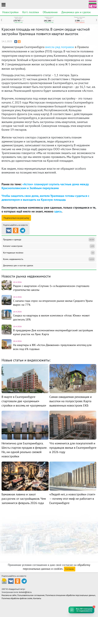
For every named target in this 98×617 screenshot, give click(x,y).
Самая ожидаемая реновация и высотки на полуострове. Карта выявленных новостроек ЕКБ (70, 401)
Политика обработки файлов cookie (17, 598)
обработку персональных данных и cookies (56, 566)
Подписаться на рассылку (16, 217)
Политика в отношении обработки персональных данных (70, 595)
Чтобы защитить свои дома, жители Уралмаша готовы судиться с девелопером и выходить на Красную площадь (45, 198)
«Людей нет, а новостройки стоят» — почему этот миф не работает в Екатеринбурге (72, 498)
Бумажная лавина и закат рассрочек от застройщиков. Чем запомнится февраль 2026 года (24, 498)
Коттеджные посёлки (49, 253)
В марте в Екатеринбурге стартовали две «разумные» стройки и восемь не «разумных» (24, 401)
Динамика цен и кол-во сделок (18, 265)
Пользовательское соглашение (31, 595)
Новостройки (10, 12)
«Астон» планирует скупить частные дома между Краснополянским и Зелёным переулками (45, 186)
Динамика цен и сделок (76, 12)
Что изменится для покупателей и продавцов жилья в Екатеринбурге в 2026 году (72, 447)
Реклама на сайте (9, 595)
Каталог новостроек (49, 246)
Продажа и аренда (49, 239)
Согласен (69, 569)
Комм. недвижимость (49, 259)
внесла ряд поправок (59, 47)
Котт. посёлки (30, 12)
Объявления (50, 12)
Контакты (37, 598)
